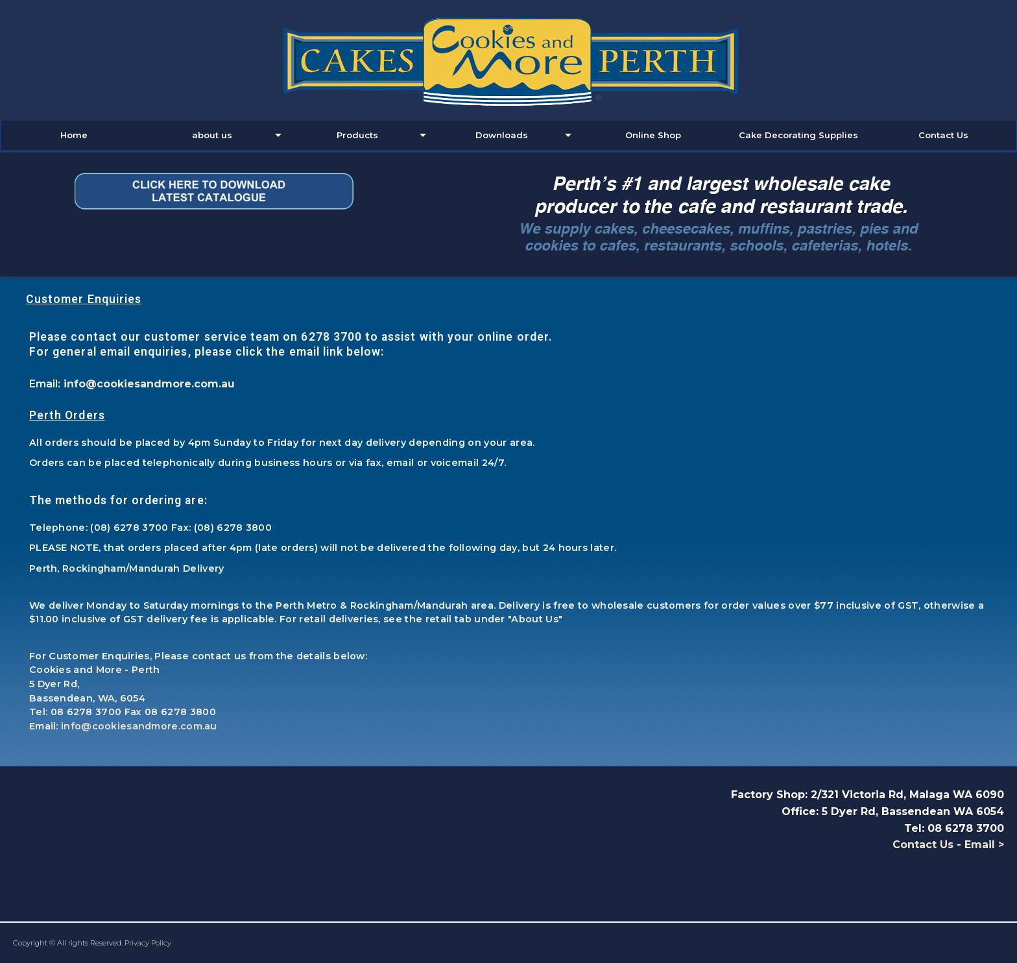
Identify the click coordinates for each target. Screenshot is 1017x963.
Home (74, 135)
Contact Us (943, 135)
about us (212, 135)
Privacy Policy (148, 942)
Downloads (501, 135)
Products (357, 135)
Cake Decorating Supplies (798, 135)
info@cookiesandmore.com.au (149, 384)
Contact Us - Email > (948, 844)
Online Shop (653, 135)
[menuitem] (73, 135)
